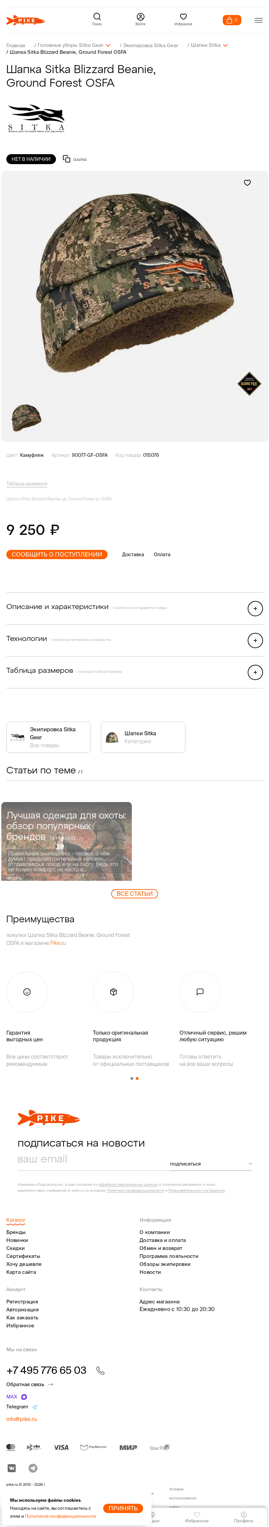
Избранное (20, 1325)
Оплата (162, 554)
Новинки (17, 1240)
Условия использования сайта (182, 1498)
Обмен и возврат (160, 1248)
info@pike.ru (21, 1419)
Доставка (133, 554)
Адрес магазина (159, 1301)
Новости (150, 1271)
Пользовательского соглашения (196, 1190)
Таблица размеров (26, 483)
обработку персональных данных (128, 1184)
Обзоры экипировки (164, 1264)
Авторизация (22, 1309)
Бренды (16, 1232)
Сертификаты (23, 1256)
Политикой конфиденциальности (60, 1516)
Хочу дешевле (24, 1264)
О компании (154, 1232)
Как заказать (22, 1317)
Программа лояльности (168, 1256)
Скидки (15, 1248)
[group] (134, 281)
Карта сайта (21, 1271)
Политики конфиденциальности (135, 1190)
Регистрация (22, 1301)
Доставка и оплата (162, 1240)
